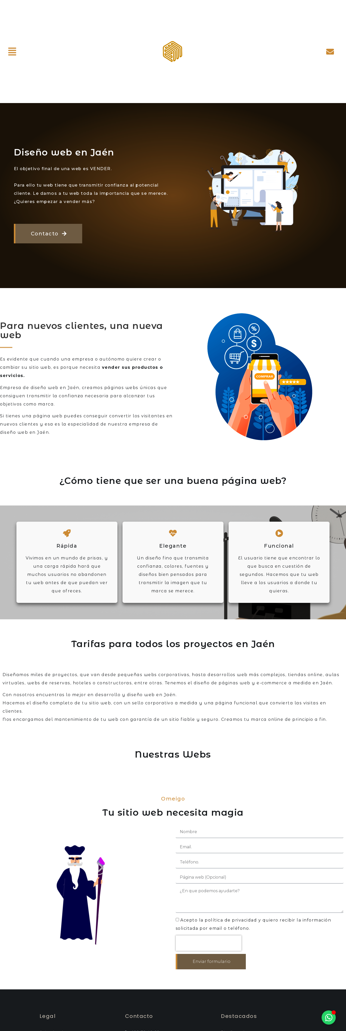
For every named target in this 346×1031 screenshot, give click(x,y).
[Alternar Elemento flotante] (329, 1017)
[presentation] (208, 943)
